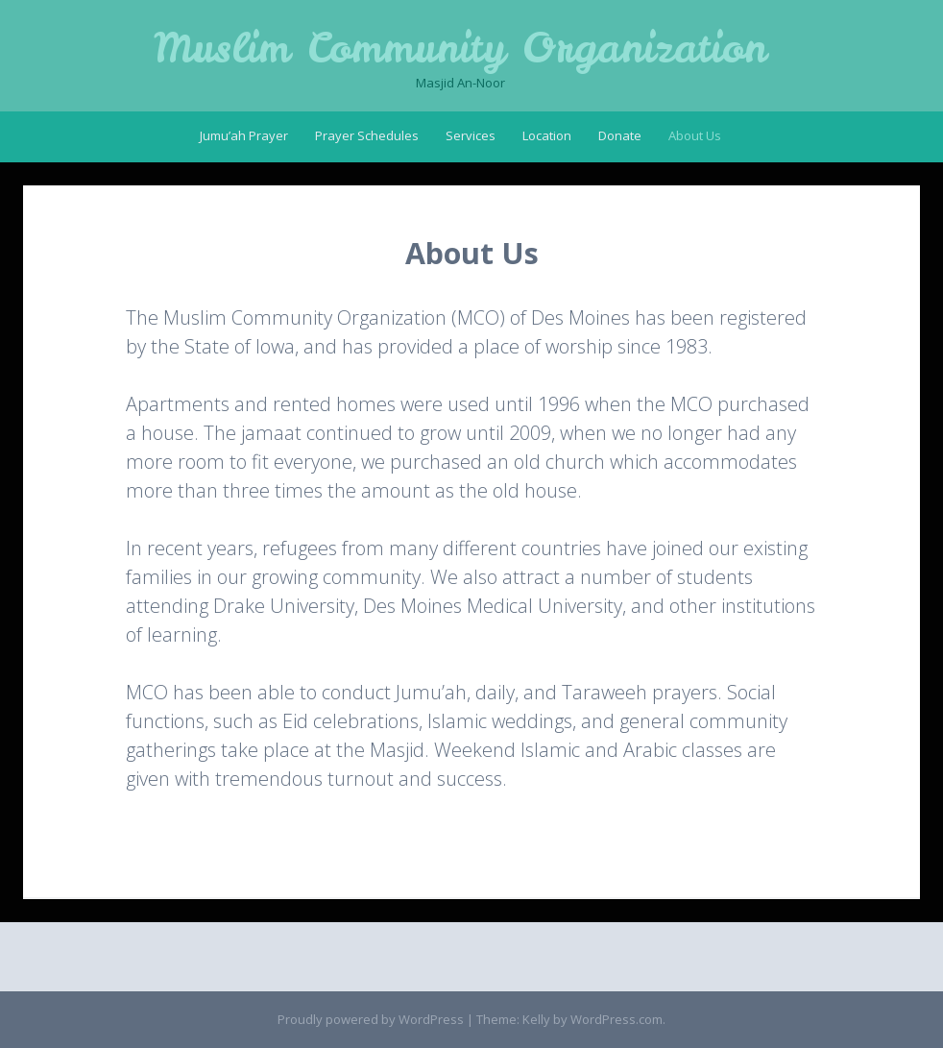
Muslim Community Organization (460, 48)
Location (546, 135)
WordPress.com (616, 1019)
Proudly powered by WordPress (371, 1019)
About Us (694, 135)
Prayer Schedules (367, 135)
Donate (619, 135)
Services (471, 135)
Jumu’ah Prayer (244, 135)
